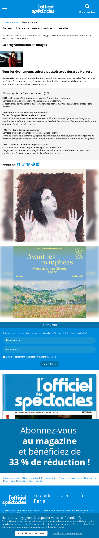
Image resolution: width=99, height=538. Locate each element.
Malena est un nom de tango (23, 144)
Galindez (13, 112)
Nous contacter (30, 478)
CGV (6, 480)
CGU (13, 480)
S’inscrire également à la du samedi (31, 356)
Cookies (39, 480)
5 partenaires (23, 524)
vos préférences (74, 524)
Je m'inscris (49, 363)
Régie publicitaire (48, 478)
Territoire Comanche (19, 129)
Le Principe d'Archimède (20, 97)
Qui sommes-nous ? (11, 478)
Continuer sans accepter (67, 533)
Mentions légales (25, 480)
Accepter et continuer (31, 533)
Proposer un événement (70, 478)
